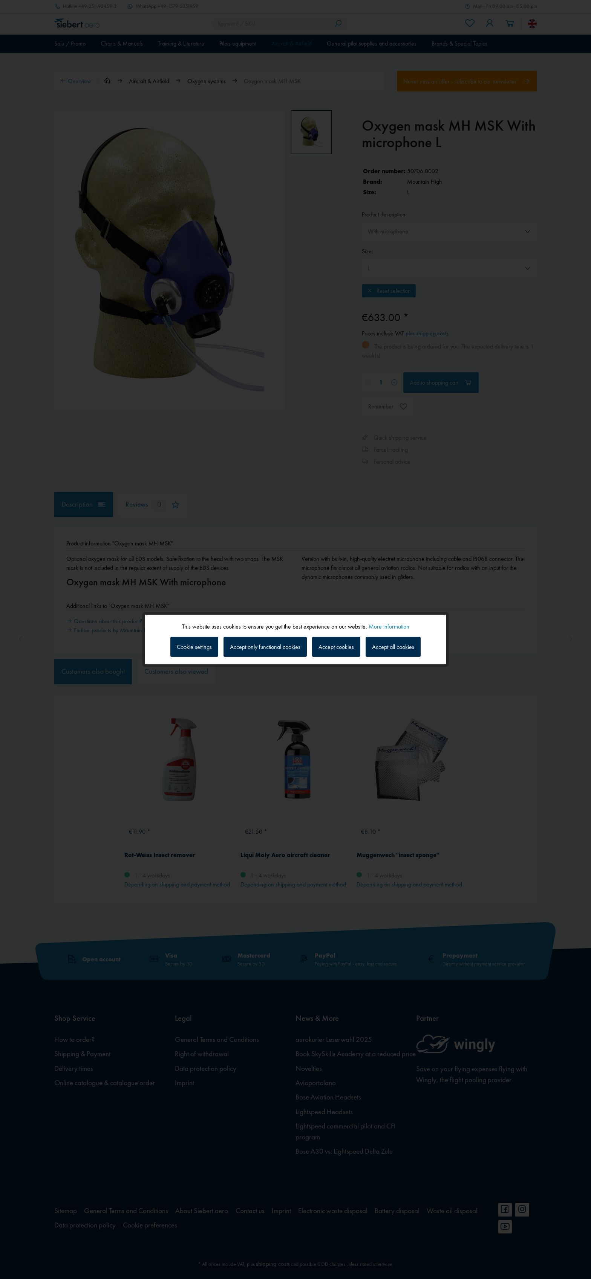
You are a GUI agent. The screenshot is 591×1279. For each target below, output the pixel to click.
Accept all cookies (393, 647)
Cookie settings (194, 647)
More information (389, 626)
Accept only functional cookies (265, 647)
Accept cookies (336, 647)
